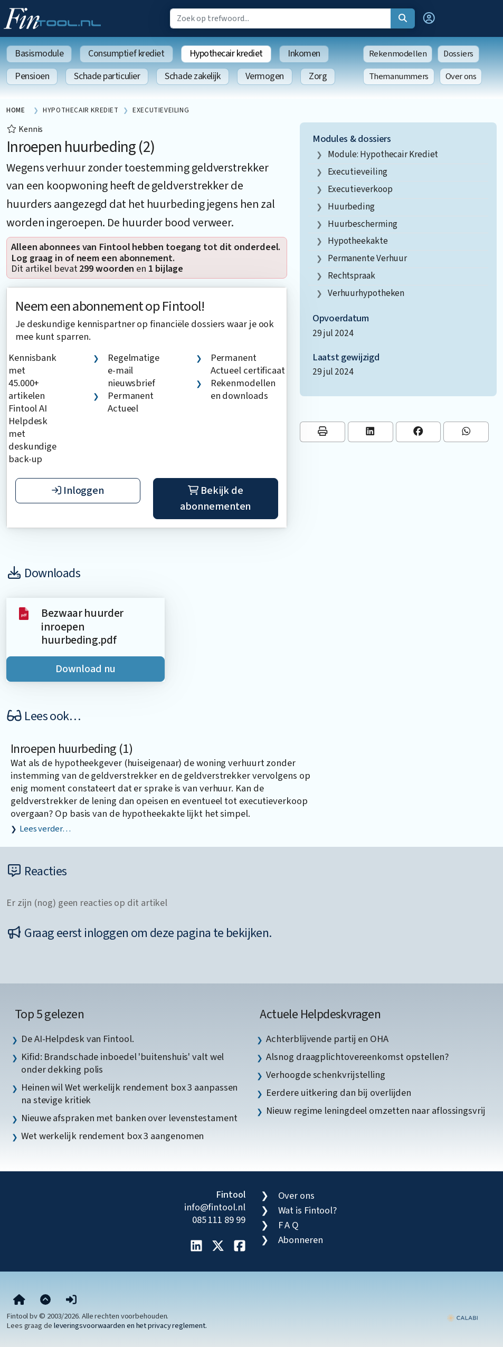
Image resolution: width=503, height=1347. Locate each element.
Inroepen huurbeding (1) (71, 749)
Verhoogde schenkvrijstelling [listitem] (325, 1075)
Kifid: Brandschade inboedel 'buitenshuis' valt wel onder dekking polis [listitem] (122, 1063)
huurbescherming (362, 224)
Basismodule (39, 53)
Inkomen (304, 53)
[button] (429, 18)
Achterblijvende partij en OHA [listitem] (327, 1039)
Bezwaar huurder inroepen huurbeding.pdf (82, 626)
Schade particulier (107, 76)
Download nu (85, 669)
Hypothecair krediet (226, 53)
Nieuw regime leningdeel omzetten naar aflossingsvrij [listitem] (375, 1110)
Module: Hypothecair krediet (383, 154)
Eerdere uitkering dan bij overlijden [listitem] (338, 1093)
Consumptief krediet (126, 53)
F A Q (288, 1225)
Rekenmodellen (398, 53)
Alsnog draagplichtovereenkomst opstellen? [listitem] (357, 1057)
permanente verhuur (367, 258)
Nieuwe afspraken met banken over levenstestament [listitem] (129, 1118)
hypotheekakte (358, 240)
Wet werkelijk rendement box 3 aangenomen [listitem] (112, 1136)
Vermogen (264, 76)
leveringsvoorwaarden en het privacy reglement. (130, 1325)
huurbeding (351, 206)
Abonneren (300, 1240)
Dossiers (458, 53)
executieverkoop (360, 189)
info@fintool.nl (214, 1207)
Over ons (461, 76)
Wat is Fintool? (307, 1210)
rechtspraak (351, 275)
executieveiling (357, 171)
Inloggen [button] (78, 490)
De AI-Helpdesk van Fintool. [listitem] (77, 1039)
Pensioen (32, 76)
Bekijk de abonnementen (215, 498)
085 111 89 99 (218, 1220)
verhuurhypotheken (366, 293)
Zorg (318, 76)
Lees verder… (45, 829)
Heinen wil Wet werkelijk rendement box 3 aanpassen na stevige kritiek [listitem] (129, 1094)
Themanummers (399, 76)
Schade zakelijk (192, 76)
